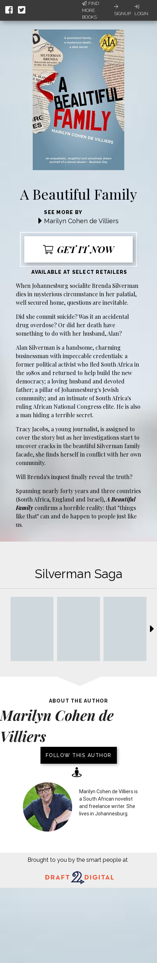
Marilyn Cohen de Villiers (81, 221)
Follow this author (79, 755)
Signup (122, 10)
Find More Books (90, 10)
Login (141, 10)
